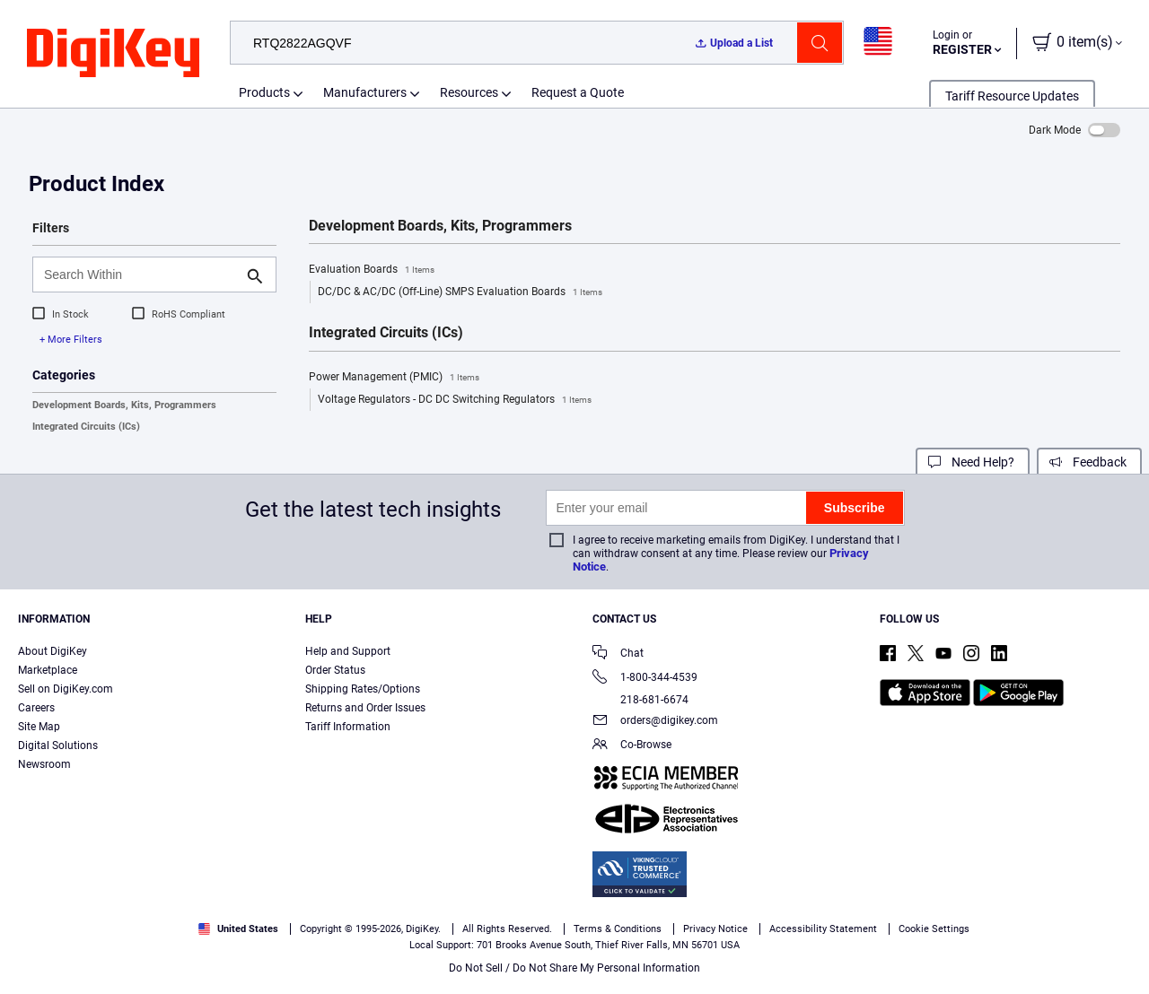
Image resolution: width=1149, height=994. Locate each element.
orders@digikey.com (655, 721)
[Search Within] (140, 274)
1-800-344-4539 (644, 678)
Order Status (335, 670)
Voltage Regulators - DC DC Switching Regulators (455, 400)
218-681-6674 (640, 699)
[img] (113, 54)
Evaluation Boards (371, 270)
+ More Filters (70, 339)
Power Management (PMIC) (394, 377)
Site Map (39, 726)
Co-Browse (631, 745)
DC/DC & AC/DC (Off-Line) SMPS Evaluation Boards (460, 292)
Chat (618, 654)
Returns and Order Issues (365, 708)
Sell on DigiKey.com (65, 689)
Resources (469, 92)
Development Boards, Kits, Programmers (124, 405)
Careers (36, 708)
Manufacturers (365, 92)
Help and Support (347, 651)
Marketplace (47, 670)
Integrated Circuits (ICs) (86, 427)
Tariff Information (347, 726)
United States (238, 929)
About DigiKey (52, 651)
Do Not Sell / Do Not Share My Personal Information (574, 968)
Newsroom (44, 764)
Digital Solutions (58, 745)
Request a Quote (577, 92)
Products (264, 92)
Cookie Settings (934, 929)
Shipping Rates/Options (362, 689)
